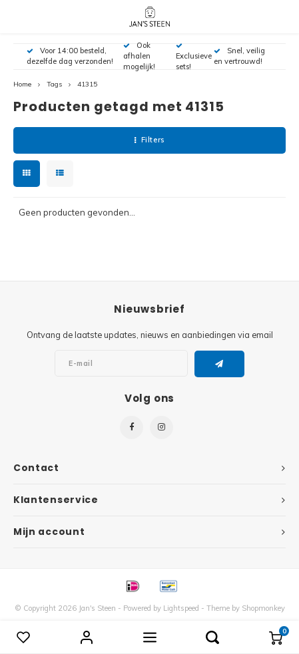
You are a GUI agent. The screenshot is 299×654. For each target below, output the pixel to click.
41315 (87, 84)
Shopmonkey (263, 608)
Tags (54, 84)
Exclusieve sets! (194, 57)
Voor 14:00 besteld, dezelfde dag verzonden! (70, 56)
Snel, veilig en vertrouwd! (239, 56)
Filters (149, 139)
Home (22, 84)
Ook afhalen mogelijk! (139, 56)
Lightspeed (181, 608)
